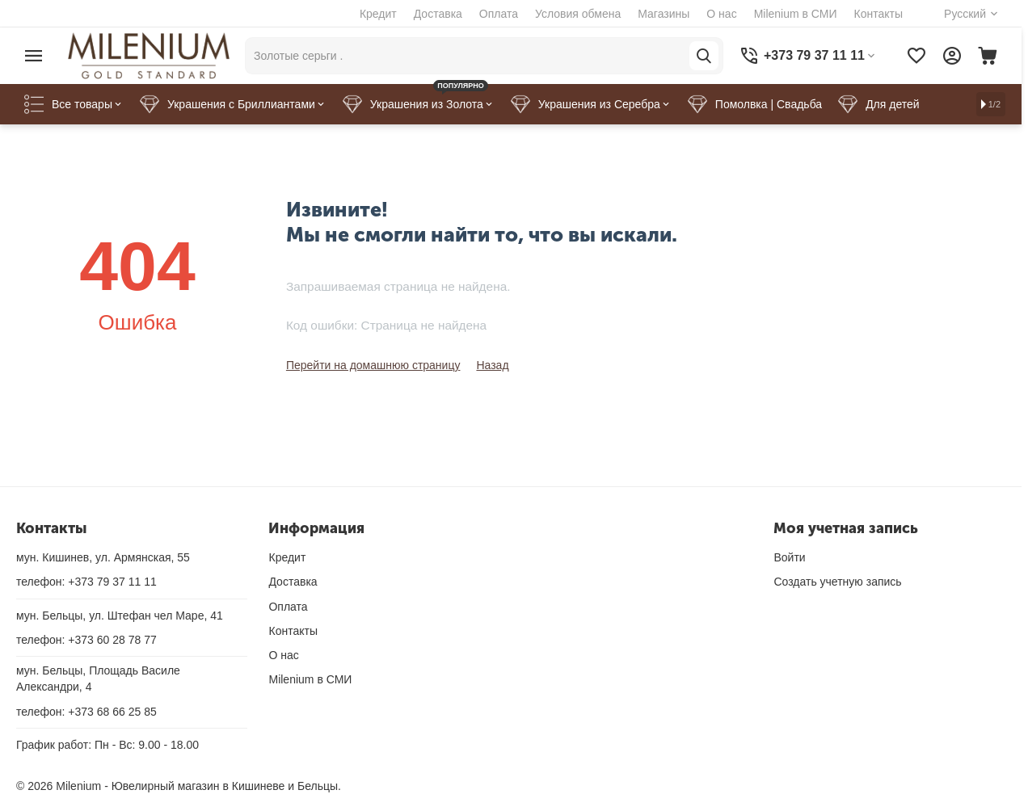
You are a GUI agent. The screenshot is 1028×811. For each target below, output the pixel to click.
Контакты (878, 13)
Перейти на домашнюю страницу (373, 365)
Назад (492, 365)
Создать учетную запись (837, 581)
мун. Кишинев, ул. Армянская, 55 (103, 557)
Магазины (663, 13)
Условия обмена (578, 13)
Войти (789, 557)
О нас (721, 13)
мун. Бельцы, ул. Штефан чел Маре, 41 (119, 615)
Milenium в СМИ (795, 13)
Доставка (438, 13)
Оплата (498, 13)
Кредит (378, 13)
